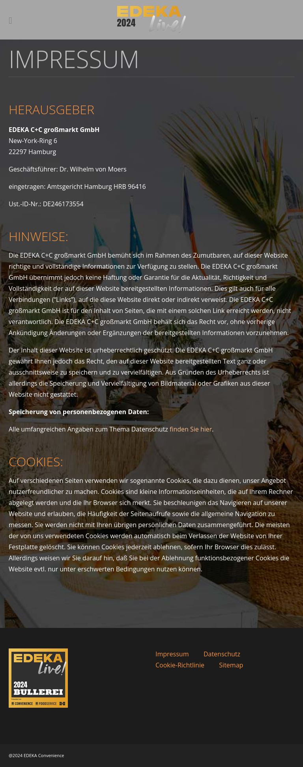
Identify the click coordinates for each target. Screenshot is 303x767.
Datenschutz (222, 654)
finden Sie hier (191, 429)
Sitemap (231, 665)
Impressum (172, 654)
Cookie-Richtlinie (179, 665)
